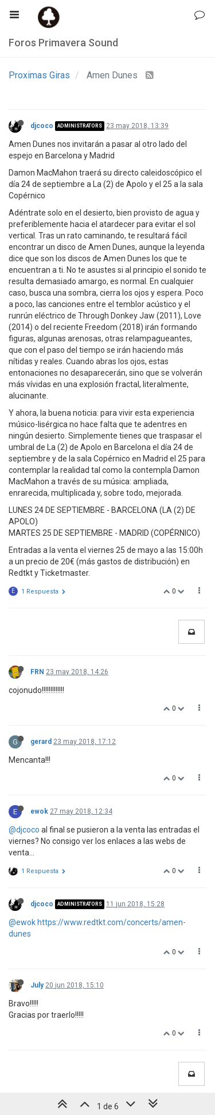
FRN (37, 672)
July (37, 985)
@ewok (22, 922)
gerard (41, 742)
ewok (39, 811)
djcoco (41, 126)
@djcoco (24, 829)
